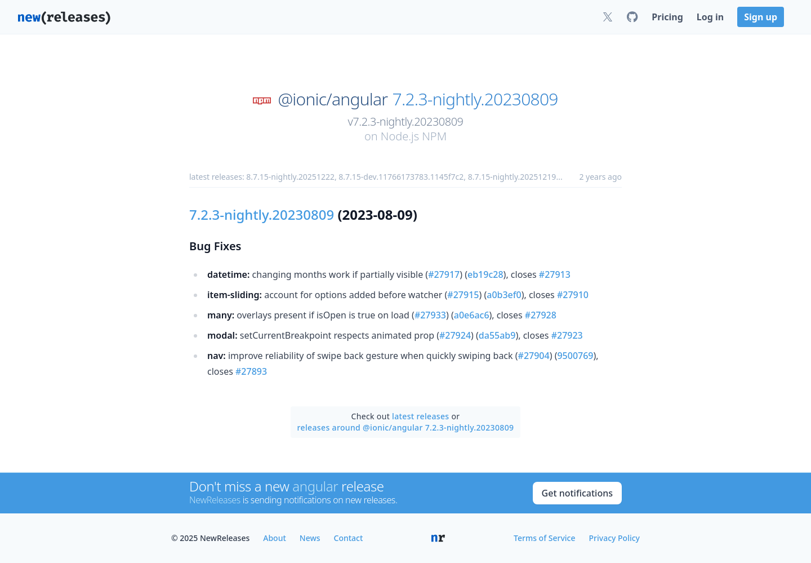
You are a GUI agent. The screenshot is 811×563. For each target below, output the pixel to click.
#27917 (444, 274)
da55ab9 (497, 335)
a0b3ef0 (504, 295)
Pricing (667, 17)
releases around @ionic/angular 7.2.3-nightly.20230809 (405, 427)
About (274, 538)
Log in (710, 17)
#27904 (534, 355)
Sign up (760, 17)
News (310, 538)
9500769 (575, 355)
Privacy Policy (614, 538)
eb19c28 (485, 274)
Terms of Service (544, 538)
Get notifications (577, 493)
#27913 (555, 274)
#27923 (567, 335)
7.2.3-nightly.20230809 (475, 99)
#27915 (463, 295)
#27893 (251, 371)
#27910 (573, 295)
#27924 (455, 335)
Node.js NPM (414, 136)
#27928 (540, 315)
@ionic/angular (332, 99)
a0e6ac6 (471, 315)
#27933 (430, 315)
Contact (348, 538)
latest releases (420, 416)
